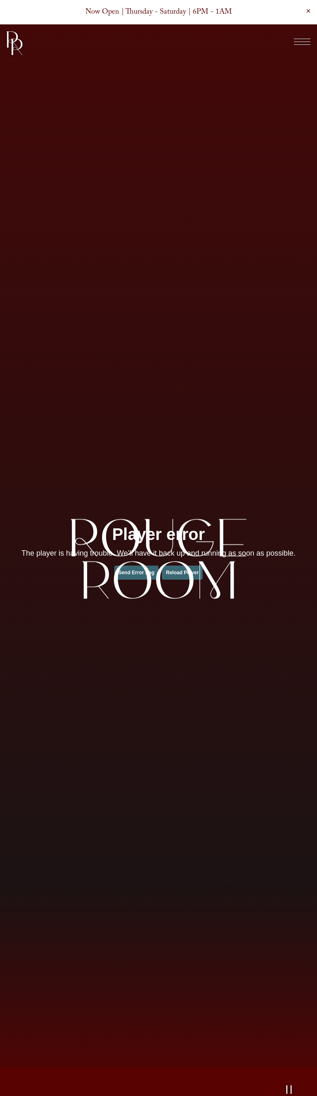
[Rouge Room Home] (14, 43)
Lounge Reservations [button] (158, 1085)
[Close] (308, 11)
